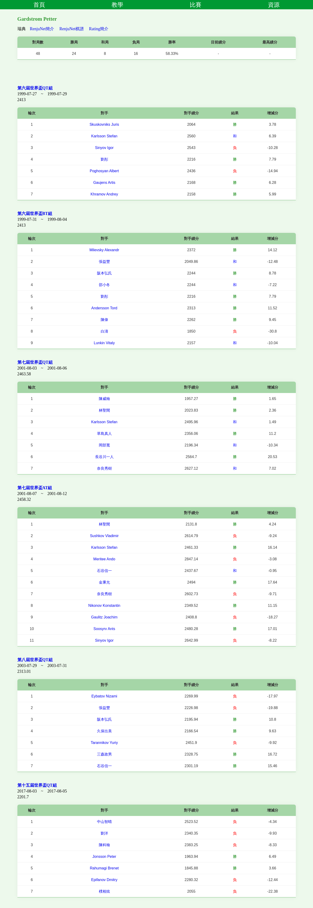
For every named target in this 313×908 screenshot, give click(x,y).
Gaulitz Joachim (104, 617)
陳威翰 (104, 399)
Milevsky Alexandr (104, 250)
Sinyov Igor (104, 148)
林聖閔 (104, 410)
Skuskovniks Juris (104, 124)
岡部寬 (104, 445)
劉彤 (104, 159)
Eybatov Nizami (104, 696)
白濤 (104, 331)
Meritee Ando (104, 559)
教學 (117, 4)
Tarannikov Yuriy (104, 743)
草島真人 (104, 434)
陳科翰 (104, 845)
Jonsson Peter (104, 856)
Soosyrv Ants (104, 629)
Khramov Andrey (104, 194)
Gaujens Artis (104, 183)
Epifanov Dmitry (104, 880)
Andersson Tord (104, 308)
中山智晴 (104, 822)
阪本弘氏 (104, 273)
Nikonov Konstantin (104, 606)
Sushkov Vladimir (104, 536)
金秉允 (104, 582)
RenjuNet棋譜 (71, 28)
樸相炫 (104, 891)
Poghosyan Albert (104, 171)
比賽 (195, 4)
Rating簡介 (99, 28)
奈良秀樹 (104, 468)
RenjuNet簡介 (42, 28)
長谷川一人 (104, 457)
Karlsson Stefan (104, 136)
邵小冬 (104, 285)
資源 (274, 4)
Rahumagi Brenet (104, 868)
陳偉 (104, 320)
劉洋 (104, 833)
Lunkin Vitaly (104, 343)
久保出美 (104, 731)
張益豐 (104, 262)
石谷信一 (104, 571)
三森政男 (104, 754)
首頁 (39, 4)
